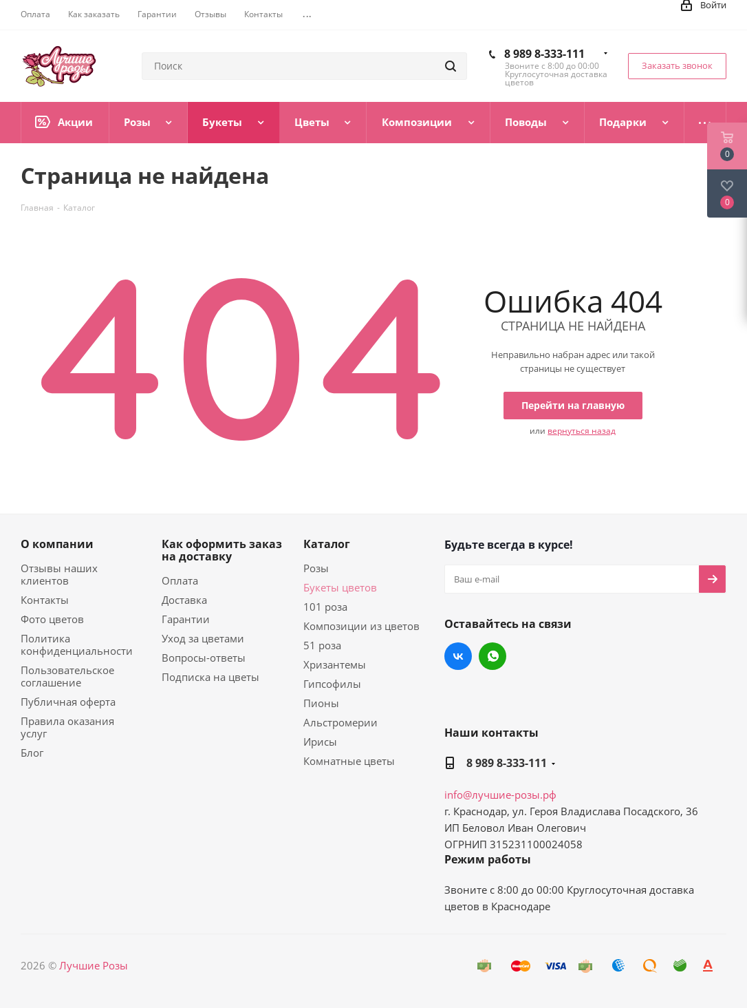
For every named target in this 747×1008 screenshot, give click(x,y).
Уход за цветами (203, 638)
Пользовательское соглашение (67, 676)
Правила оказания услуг (67, 727)
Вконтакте (458, 656)
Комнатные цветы (349, 761)
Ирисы (320, 741)
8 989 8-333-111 (544, 53)
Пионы (321, 703)
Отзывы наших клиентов (59, 574)
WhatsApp (492, 656)
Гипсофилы (332, 684)
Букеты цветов (340, 587)
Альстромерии (340, 722)
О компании (57, 544)
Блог (32, 752)
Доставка (184, 600)
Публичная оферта (68, 701)
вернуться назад (582, 431)
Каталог (326, 544)
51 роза (322, 645)
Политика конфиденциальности (77, 644)
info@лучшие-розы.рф (500, 794)
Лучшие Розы (93, 965)
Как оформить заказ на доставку (222, 550)
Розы (316, 568)
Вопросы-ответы (204, 657)
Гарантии (186, 619)
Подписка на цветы (210, 677)
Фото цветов (52, 619)
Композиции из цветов (361, 626)
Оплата (180, 580)
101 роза (325, 606)
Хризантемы (334, 664)
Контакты (45, 600)
